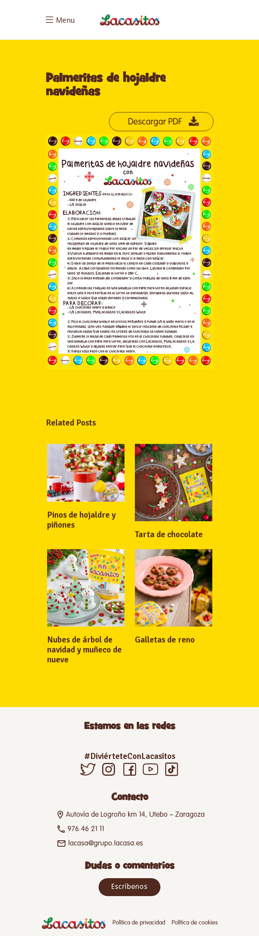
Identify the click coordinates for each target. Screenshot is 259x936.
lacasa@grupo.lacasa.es (105, 843)
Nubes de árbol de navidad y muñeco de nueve (84, 650)
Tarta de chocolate (169, 534)
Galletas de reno (165, 640)
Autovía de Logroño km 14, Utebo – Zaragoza (135, 814)
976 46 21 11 (85, 829)
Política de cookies (195, 923)
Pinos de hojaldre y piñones (81, 520)
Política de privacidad (139, 923)
